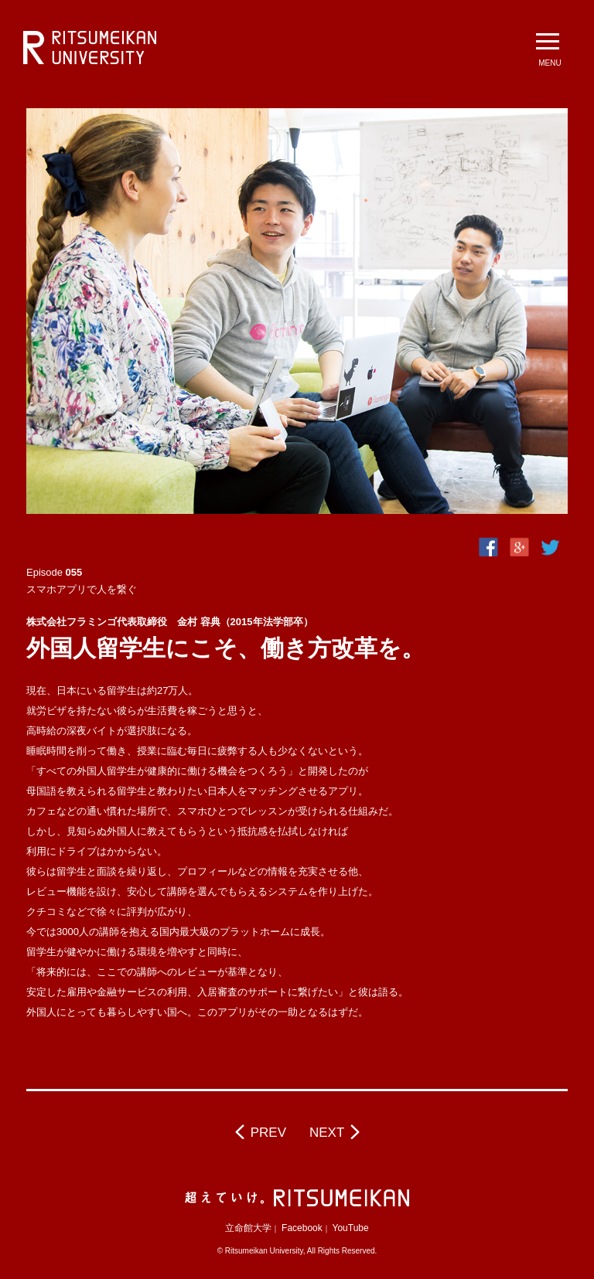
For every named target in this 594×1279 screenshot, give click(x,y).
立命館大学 (248, 1228)
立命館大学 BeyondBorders (89, 48)
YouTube (351, 1228)
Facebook (302, 1228)
